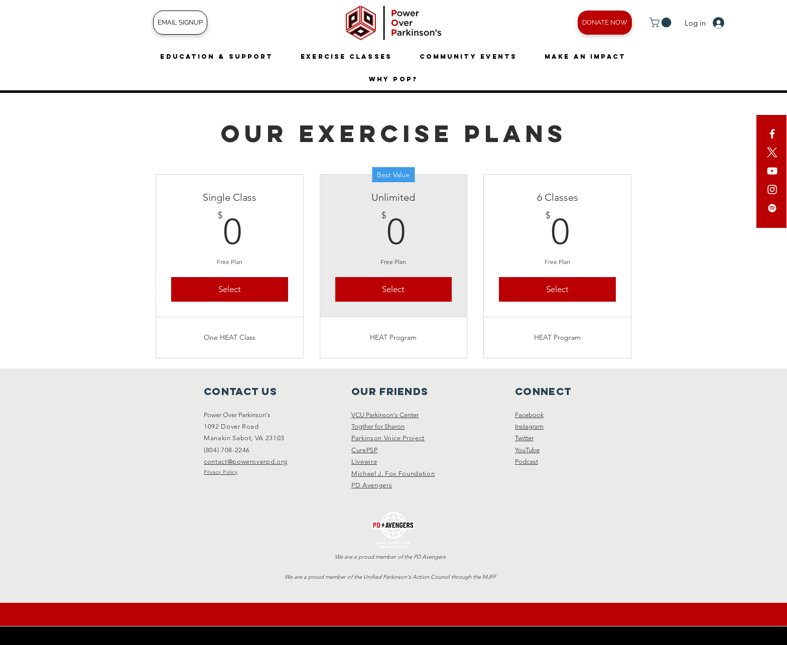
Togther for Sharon (378, 426)
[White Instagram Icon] (772, 189)
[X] (772, 152)
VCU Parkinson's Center (385, 415)
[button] (661, 23)
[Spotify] (772, 208)
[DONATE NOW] (605, 23)
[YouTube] (772, 171)
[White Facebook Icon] (772, 133)
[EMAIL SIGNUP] (180, 23)
